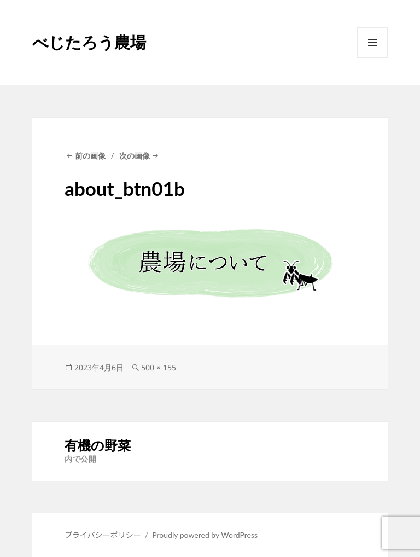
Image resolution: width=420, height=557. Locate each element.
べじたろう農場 (89, 42)
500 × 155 (158, 367)
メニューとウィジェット (372, 57)
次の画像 (134, 155)
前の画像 (90, 155)
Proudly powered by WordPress (205, 534)
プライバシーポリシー (103, 534)
